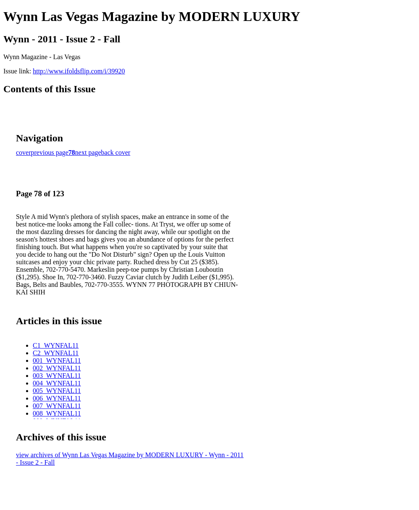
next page (88, 152)
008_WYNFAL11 (57, 413)
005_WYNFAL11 (57, 390)
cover (23, 152)
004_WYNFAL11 (57, 383)
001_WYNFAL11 (57, 360)
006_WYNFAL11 (57, 398)
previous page (49, 152)
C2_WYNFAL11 (56, 352)
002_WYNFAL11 (57, 368)
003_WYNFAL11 (57, 375)
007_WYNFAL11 (57, 405)
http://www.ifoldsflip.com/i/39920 (79, 71)
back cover (116, 152)
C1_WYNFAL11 (56, 345)
